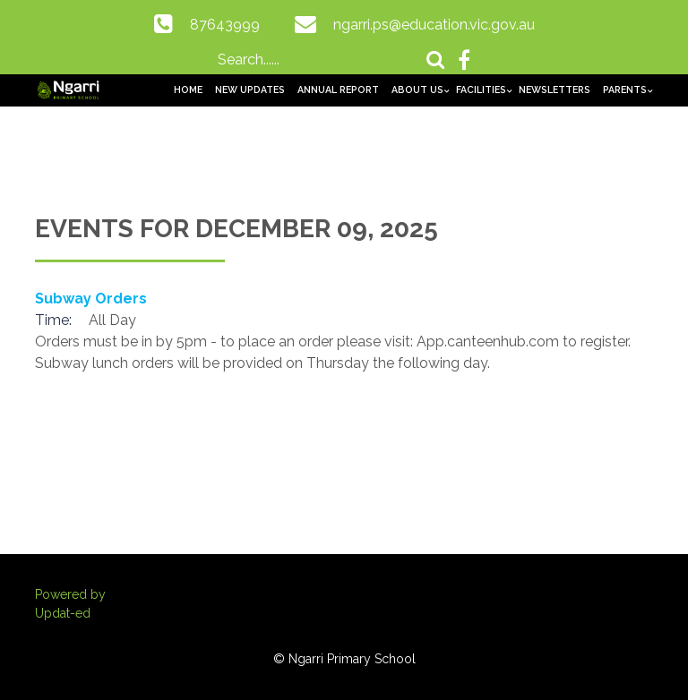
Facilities (481, 89)
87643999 (225, 24)
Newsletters (554, 89)
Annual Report (338, 89)
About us (417, 89)
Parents (625, 89)
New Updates (250, 89)
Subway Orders (91, 298)
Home (188, 89)
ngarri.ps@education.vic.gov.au (434, 24)
